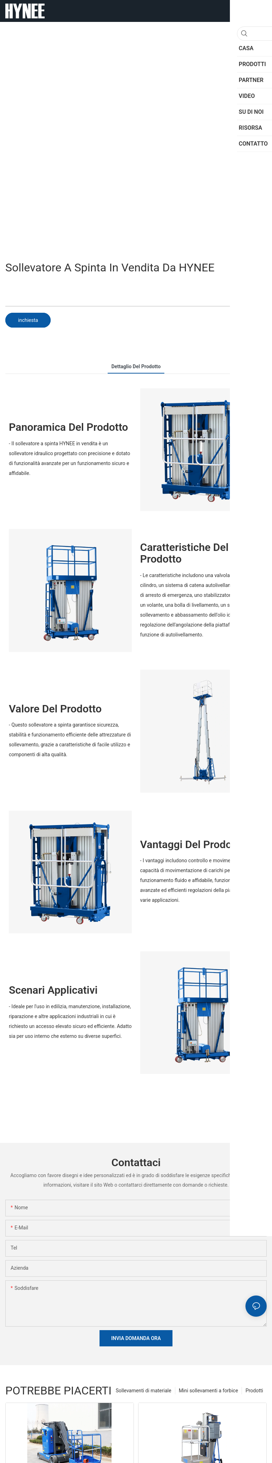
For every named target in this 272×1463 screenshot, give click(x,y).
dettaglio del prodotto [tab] (135, 366)
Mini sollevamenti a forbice (208, 1390)
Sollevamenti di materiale (143, 1390)
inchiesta (28, 320)
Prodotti (254, 1390)
